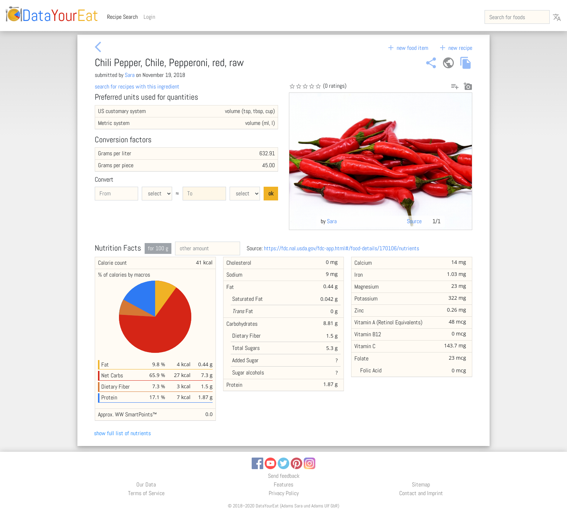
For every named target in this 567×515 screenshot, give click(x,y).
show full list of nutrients (122, 433)
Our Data (146, 484)
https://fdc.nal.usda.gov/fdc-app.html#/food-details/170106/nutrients (341, 248)
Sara (130, 75)
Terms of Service (146, 493)
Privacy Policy (284, 493)
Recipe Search (124, 16)
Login (149, 17)
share (431, 62)
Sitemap (421, 484)
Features (283, 484)
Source (414, 221)
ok (270, 193)
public (448, 62)
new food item (407, 48)
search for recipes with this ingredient (137, 86)
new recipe (455, 48)
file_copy (465, 62)
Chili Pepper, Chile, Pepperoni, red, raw (169, 62)
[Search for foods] (517, 17)
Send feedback (283, 476)
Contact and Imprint (421, 493)
